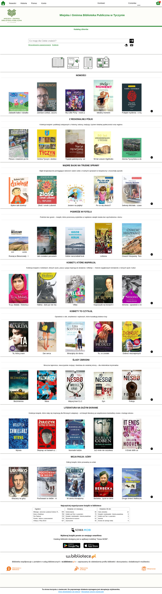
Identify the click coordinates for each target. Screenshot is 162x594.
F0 (138, 3)
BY (123, 3)
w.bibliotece (68, 562)
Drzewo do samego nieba (105, 520)
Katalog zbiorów (81, 29)
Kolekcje (55, 45)
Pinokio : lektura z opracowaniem (43, 518)
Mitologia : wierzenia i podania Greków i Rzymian (47, 512)
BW (113, 3)
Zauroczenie (69, 520)
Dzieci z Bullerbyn (38, 514)
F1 (143, 3)
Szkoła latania (70, 512)
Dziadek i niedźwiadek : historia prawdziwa (78, 516)
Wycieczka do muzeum (72, 518)
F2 (149, 3)
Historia (23, 3)
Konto (43, 3)
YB (118, 3)
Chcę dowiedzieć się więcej (69, 592)
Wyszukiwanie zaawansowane (39, 45)
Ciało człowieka (102, 512)
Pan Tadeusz (37, 516)
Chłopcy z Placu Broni (39, 520)
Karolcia (100, 518)
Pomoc (34, 3)
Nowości (12, 3)
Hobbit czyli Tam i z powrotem (74, 514)
